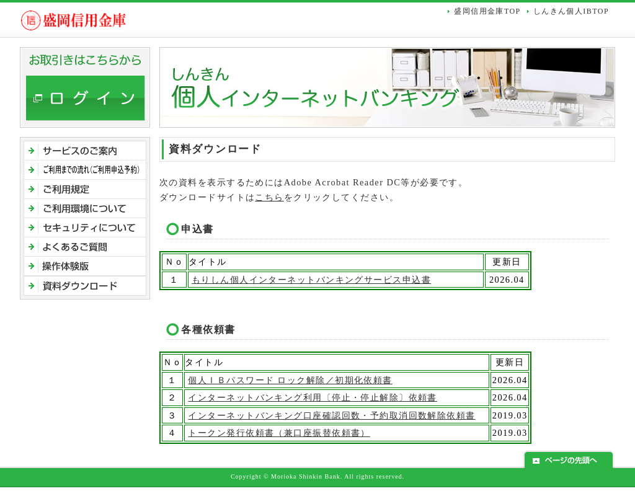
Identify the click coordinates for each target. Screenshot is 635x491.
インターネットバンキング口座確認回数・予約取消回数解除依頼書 (331, 415)
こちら (269, 197)
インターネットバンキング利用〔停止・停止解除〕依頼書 (312, 397)
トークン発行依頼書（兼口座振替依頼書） (279, 433)
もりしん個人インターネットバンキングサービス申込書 (311, 280)
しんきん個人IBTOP (571, 11)
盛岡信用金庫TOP (487, 11)
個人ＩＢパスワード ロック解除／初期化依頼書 (290, 380)
